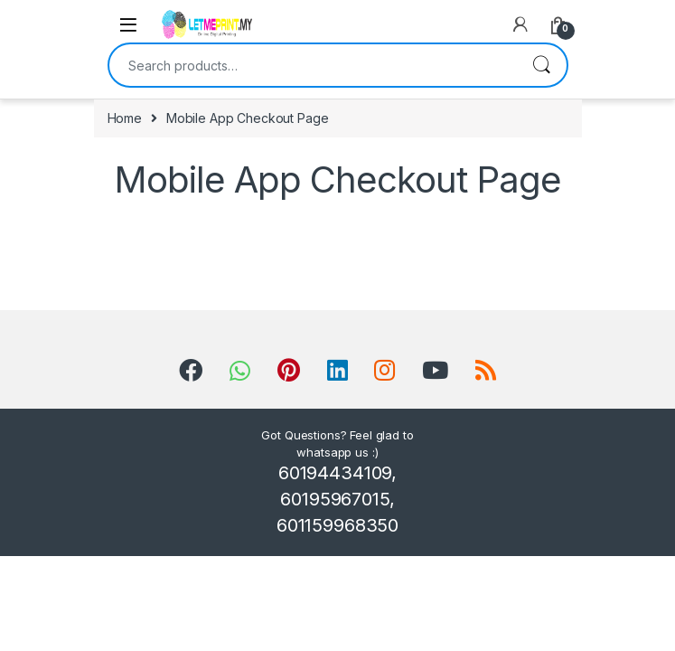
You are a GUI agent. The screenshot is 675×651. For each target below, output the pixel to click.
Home (125, 118)
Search (541, 65)
